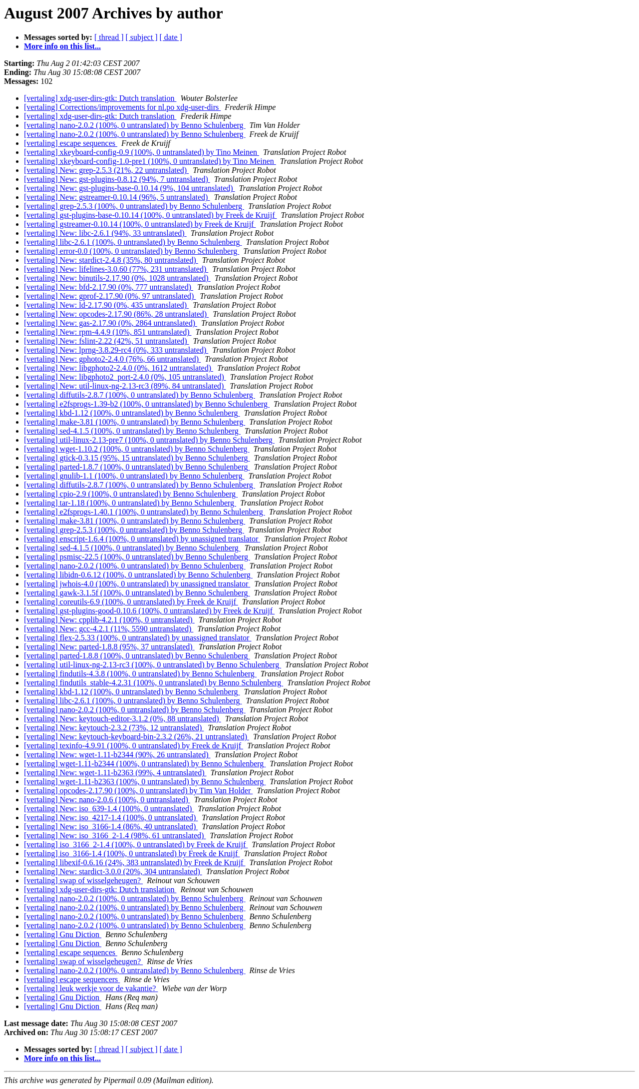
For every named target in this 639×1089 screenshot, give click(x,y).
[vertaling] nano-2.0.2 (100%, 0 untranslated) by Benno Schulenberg (135, 125)
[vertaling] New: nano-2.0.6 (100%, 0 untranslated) (107, 799)
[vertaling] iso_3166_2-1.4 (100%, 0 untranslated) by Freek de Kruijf (136, 844)
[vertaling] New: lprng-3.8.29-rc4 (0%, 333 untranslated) (116, 350)
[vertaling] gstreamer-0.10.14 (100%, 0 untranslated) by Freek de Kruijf (140, 224)
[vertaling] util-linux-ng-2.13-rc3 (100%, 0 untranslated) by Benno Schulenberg (152, 664)
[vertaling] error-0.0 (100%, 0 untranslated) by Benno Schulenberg (131, 251)
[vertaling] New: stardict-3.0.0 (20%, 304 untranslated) (113, 871)
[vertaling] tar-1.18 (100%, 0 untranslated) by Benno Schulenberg (130, 503)
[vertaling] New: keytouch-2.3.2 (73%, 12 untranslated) (114, 727)
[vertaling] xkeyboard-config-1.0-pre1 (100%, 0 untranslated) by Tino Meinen (150, 161)
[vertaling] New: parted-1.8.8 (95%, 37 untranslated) (109, 646)
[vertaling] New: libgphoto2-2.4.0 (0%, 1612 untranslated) (118, 368)
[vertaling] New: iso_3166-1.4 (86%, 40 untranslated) (111, 826)
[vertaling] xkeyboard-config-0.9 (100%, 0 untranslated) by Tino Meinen (141, 152)
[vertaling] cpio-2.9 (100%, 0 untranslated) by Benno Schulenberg (131, 494)
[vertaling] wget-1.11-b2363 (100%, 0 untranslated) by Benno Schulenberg (145, 781)
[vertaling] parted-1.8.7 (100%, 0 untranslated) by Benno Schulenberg (137, 467)
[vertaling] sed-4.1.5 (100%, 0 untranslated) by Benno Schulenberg (132, 431)
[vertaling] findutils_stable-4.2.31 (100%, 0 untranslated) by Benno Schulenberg (153, 682)
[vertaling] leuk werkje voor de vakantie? (91, 988)
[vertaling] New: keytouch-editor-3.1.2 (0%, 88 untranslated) (122, 718)
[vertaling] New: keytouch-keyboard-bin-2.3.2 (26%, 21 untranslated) (136, 736)
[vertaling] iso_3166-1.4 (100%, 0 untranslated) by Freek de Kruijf (132, 853)
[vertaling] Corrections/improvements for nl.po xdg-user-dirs (122, 107)
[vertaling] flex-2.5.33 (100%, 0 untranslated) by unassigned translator (137, 637)
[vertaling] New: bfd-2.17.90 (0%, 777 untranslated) (108, 287)
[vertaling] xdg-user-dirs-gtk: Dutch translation (100, 98)
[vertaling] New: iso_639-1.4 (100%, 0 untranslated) (109, 808)
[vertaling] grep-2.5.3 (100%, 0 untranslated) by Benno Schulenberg (134, 206)
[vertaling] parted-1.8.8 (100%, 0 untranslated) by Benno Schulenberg (137, 655)
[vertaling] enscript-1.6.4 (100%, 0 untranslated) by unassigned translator (142, 539)
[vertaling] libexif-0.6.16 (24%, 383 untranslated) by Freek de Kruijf (134, 862)
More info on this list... (62, 46)
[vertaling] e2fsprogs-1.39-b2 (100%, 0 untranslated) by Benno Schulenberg (147, 404)
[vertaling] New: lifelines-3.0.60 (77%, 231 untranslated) (116, 269)
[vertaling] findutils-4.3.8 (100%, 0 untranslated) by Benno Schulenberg (140, 673)
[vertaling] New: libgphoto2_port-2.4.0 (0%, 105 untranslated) (125, 377)
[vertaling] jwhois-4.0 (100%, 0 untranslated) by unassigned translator (137, 583)
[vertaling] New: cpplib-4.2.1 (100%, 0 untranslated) (109, 619)
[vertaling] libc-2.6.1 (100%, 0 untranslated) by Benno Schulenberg (133, 242)
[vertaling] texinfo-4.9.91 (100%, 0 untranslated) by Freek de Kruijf (133, 745)
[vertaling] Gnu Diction (62, 934)
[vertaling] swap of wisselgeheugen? (83, 880)
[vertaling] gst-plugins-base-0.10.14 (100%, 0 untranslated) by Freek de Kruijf (150, 215)
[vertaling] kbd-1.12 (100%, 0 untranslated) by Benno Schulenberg (132, 413)
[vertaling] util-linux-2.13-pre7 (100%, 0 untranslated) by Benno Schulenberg (149, 440)
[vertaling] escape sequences (70, 143)
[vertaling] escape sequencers (72, 979)
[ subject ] (142, 37)
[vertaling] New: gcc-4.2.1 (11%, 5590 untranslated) (108, 628)
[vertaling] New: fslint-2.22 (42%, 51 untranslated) (106, 341)
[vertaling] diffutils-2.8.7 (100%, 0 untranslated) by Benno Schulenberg (139, 395)
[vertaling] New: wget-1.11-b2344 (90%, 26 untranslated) (117, 754)
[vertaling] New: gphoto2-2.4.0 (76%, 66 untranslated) (112, 359)
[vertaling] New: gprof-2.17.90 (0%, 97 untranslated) (110, 296)
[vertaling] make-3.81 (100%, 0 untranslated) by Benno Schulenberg (134, 422)
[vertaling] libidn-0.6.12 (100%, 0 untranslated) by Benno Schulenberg (138, 574)
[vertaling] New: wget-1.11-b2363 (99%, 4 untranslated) (115, 772)
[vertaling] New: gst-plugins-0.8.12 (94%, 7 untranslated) (117, 179)
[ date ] (171, 37)
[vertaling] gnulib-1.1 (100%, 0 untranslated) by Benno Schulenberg (134, 476)
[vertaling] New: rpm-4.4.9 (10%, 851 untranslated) (107, 332)
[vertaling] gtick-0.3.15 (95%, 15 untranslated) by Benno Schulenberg (137, 458)
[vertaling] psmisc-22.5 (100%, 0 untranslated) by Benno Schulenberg (137, 556)
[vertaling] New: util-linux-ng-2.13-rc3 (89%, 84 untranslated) (125, 386)
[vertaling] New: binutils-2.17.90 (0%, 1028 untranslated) (117, 278)
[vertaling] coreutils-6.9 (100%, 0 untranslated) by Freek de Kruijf (131, 601)
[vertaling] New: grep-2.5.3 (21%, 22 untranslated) (106, 170)
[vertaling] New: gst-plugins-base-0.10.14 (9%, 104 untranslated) (129, 188)
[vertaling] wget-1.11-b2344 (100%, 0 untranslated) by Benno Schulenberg (145, 763)
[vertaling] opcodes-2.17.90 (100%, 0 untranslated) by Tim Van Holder (138, 790)
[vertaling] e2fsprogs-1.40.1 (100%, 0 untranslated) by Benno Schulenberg (144, 512)
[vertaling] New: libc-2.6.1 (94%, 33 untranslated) (105, 233)
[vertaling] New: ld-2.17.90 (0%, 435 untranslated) (106, 305)
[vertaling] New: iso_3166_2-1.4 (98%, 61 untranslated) (115, 835)
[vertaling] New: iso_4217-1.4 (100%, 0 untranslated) (111, 817)
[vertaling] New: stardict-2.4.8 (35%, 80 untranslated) (111, 260)
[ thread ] (109, 37)
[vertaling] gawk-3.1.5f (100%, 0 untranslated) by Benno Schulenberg (137, 592)
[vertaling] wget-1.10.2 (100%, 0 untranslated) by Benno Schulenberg (137, 449)
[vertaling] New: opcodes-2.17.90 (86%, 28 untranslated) (116, 314)
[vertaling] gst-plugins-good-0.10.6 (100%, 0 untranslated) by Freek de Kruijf (149, 610)
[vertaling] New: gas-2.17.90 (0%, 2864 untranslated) (110, 323)
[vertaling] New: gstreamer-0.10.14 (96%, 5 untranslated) (117, 197)
